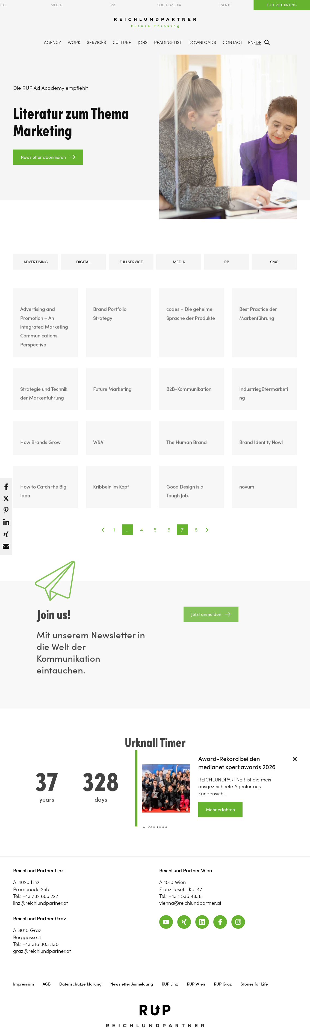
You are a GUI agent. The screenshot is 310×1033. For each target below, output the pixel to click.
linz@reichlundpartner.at (40, 903)
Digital (83, 261)
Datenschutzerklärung (80, 984)
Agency (52, 42)
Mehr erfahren (220, 809)
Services (96, 42)
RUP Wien (196, 984)
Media (56, 5)
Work (74, 42)
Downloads (202, 42)
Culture (122, 42)
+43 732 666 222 (40, 896)
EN (250, 42)
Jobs (142, 42)
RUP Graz (223, 984)
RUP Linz (170, 984)
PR (113, 5)
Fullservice (131, 261)
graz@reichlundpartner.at (42, 951)
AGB (47, 984)
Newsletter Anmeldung (131, 984)
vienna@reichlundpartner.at (190, 903)
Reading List (168, 42)
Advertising (35, 261)
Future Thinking (282, 5)
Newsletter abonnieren (43, 157)
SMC (274, 261)
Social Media (169, 5)
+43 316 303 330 (41, 944)
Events (225, 5)
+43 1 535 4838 (185, 896)
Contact (233, 42)
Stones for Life (254, 984)
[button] (6, 485)
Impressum (23, 984)
